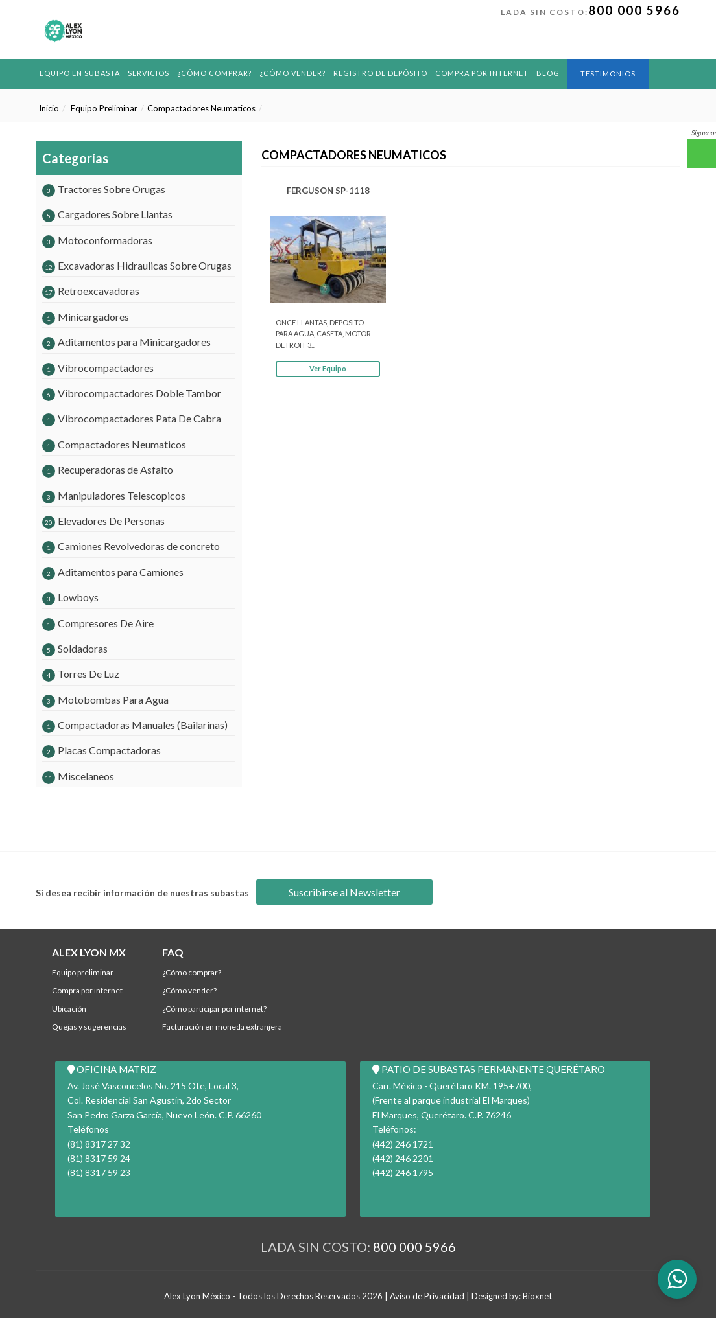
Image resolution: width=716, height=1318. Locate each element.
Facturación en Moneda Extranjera (222, 1027)
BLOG (548, 73)
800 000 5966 (634, 10)
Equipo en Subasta (80, 73)
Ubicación (69, 1008)
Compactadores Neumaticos (201, 108)
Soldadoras (75, 648)
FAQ (173, 952)
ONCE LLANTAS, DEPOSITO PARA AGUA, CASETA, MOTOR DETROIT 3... (323, 333)
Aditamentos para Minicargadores (126, 342)
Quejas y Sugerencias (89, 1027)
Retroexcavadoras (90, 290)
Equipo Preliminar (104, 108)
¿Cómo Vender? (292, 73)
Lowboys (70, 597)
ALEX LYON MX (89, 952)
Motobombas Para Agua (105, 699)
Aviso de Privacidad (427, 1296)
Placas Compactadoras (101, 750)
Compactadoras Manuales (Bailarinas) (135, 725)
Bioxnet (537, 1296)
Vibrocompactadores (98, 368)
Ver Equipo (327, 368)
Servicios (148, 73)
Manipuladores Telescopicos (113, 495)
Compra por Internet (482, 73)
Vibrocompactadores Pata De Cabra (131, 418)
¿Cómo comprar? (214, 73)
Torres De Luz (80, 673)
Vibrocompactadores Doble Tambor (131, 393)
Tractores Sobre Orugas (103, 189)
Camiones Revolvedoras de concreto (131, 546)
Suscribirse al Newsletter (344, 892)
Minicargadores (85, 316)
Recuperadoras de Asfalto (107, 469)
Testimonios (608, 73)
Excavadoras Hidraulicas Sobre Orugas (137, 265)
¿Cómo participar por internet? (214, 1008)
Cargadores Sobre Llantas (107, 214)
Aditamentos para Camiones (113, 572)
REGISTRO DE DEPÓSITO (380, 73)
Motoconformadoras (97, 240)
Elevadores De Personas (103, 520)
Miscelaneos (78, 776)
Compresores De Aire (98, 623)
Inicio (49, 108)
